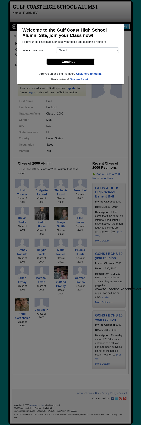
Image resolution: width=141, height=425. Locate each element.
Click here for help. (80, 79)
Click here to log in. (89, 73)
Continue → (70, 61)
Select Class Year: (33, 50)
